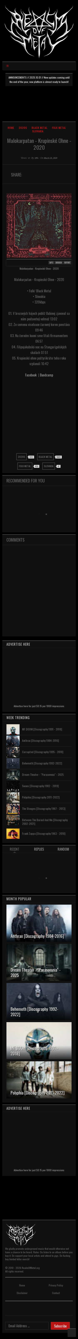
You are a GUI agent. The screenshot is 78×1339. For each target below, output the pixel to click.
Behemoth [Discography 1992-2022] (42, 763)
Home (11, 127)
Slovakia (37, 131)
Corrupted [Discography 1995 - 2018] (42, 752)
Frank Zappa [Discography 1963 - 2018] (43, 833)
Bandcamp (46, 375)
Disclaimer (22, 1293)
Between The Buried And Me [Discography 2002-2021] (45, 822)
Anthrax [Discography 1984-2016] (40, 740)
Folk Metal (59, 127)
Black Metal (39, 127)
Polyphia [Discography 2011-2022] (40, 797)
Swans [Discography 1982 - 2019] (40, 786)
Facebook (31, 375)
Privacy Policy (56, 1285)
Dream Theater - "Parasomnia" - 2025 (43, 774)
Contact (56, 1293)
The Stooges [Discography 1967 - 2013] (43, 808)
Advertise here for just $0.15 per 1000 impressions (39, 706)
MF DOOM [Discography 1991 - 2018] (42, 729)
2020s (23, 127)
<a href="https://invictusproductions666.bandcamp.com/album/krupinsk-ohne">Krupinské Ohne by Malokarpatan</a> (39, 415)
